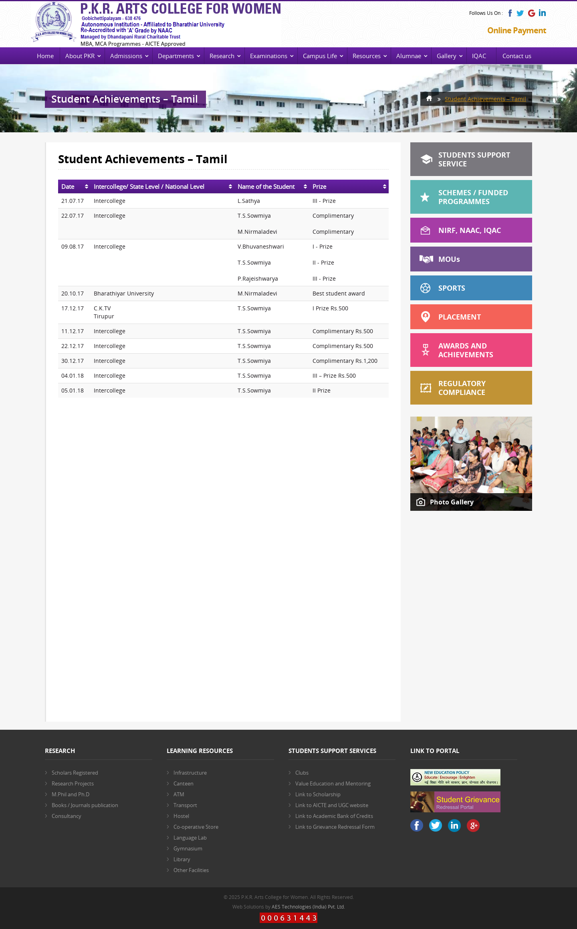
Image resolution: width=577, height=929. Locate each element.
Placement (459, 317)
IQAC (479, 56)
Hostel (181, 816)
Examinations (268, 56)
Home (45, 56)
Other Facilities (191, 870)
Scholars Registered (75, 772)
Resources (367, 56)
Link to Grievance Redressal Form (335, 826)
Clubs (302, 772)
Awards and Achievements (465, 350)
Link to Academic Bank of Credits (334, 816)
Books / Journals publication (85, 805)
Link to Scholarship (318, 794)
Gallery (446, 56)
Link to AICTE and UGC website (331, 805)
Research (222, 56)
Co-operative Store (196, 826)
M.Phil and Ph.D (70, 794)
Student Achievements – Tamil (485, 99)
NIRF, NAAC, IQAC (469, 230)
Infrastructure (190, 772)
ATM (179, 794)
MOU (449, 259)
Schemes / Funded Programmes (473, 197)
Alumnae (408, 56)
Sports (451, 288)
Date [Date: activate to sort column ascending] (67, 186)
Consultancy (66, 816)
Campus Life (320, 56)
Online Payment (516, 30)
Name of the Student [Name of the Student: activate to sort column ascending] (266, 186)
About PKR (80, 56)
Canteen (184, 783)
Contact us (516, 56)
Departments (176, 56)
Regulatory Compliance (462, 387)
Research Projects (73, 783)
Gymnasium (188, 848)
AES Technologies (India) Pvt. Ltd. (308, 906)
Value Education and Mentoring (333, 783)
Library (182, 859)
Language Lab (190, 837)
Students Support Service (474, 159)
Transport (185, 805)
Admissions (126, 56)
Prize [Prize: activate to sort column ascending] (319, 186)
